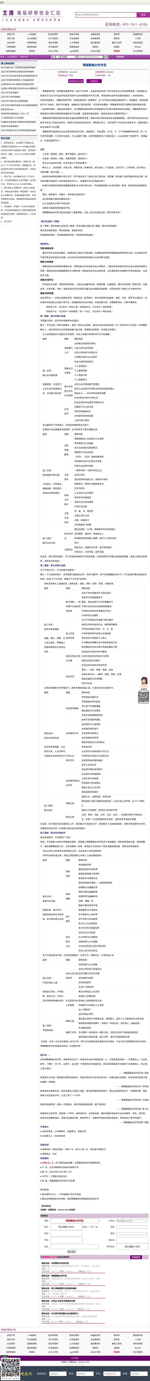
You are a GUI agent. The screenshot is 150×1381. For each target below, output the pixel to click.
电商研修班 (11, 51)
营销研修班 (32, 42)
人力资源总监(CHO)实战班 (12, 118)
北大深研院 (138, 51)
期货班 (95, 47)
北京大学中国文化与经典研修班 (14, 101)
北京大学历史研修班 (9, 93)
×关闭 (4, 1356)
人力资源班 (74, 42)
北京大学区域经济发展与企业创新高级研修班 (20, 105)
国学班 (117, 34)
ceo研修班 (32, 34)
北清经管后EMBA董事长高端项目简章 (17, 84)
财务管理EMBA (7, 109)
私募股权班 (74, 47)
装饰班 (32, 51)
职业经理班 (53, 34)
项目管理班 (53, 42)
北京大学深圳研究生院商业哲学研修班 (17, 72)
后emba (138, 47)
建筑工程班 (117, 42)
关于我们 (75, 1358)
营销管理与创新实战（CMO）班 (15, 113)
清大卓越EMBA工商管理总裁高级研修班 (18, 67)
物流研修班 (32, 47)
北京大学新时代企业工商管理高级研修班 (18, 130)
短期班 (117, 47)
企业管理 (11, 42)
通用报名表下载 (76, 81)
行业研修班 (74, 38)
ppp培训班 (74, 51)
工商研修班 (11, 47)
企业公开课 (95, 51)
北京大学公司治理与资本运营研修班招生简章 (20, 76)
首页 (2, 2)
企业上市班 (53, 51)
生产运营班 (53, 38)
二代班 (138, 38)
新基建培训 (138, 34)
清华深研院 (138, 42)
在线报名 (120, 57)
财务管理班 (74, 34)
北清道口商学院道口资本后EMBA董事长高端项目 (22, 88)
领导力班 (11, 38)
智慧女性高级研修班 (9, 126)
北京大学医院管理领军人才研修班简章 (17, 80)
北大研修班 (32, 38)
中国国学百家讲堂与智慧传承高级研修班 (18, 122)
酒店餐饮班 (95, 42)
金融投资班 (95, 34)
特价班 (117, 51)
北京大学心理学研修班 (10, 97)
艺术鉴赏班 (53, 47)
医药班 (117, 38)
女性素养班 (95, 38)
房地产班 (11, 34)
